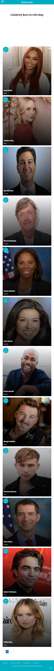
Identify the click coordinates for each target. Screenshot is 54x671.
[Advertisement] (27, 31)
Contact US (36, 663)
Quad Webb (8, 90)
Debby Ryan (8, 642)
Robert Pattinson (10, 592)
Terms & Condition (15, 663)
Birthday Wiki (27, 2)
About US (5, 663)
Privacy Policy (27, 663)
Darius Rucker (9, 391)
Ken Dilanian (8, 191)
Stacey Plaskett (9, 291)
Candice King (8, 141)
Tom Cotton (8, 542)
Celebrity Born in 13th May (27, 15)
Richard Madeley (10, 241)
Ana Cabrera (8, 341)
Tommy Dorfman (10, 492)
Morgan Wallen (9, 441)
